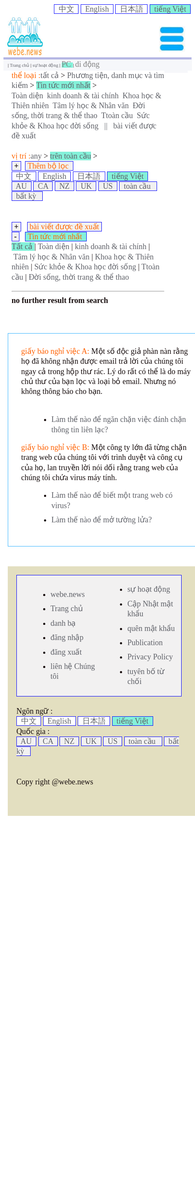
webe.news (67, 594)
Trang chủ (20, 65)
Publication (145, 642)
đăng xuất (66, 652)
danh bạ (63, 623)
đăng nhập (67, 637)
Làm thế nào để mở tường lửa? (101, 519)
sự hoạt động (46, 65)
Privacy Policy (150, 657)
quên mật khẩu (151, 628)
